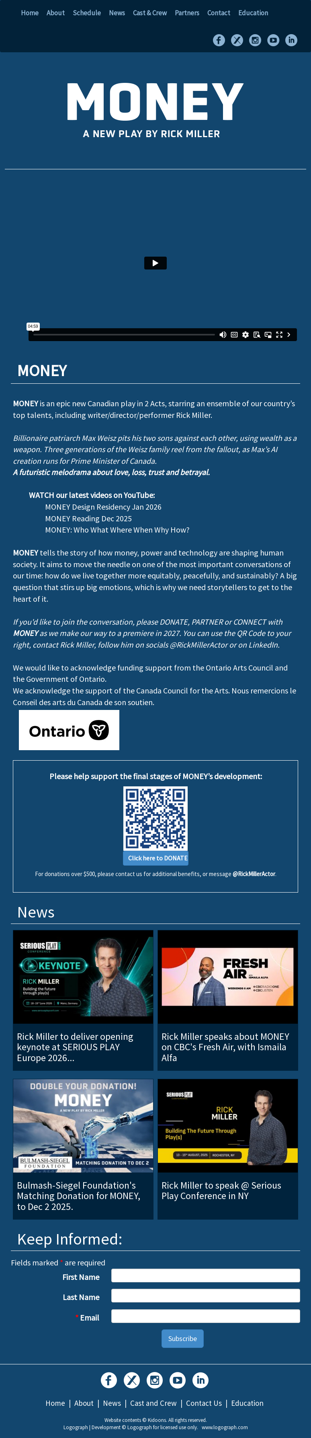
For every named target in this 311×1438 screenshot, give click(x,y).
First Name (80, 1277)
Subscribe (182, 1338)
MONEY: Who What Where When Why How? (117, 530)
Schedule (87, 12)
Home (30, 12)
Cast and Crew (153, 1403)
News (117, 12)
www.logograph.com (225, 1427)
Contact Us (204, 1403)
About (56, 12)
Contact (218, 12)
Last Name (81, 1297)
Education (253, 12)
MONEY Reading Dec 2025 (88, 518)
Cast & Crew (150, 12)
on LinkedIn (258, 645)
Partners (187, 12)
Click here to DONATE (158, 858)
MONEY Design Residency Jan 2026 (103, 507)
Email (87, 1318)
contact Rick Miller (63, 645)
